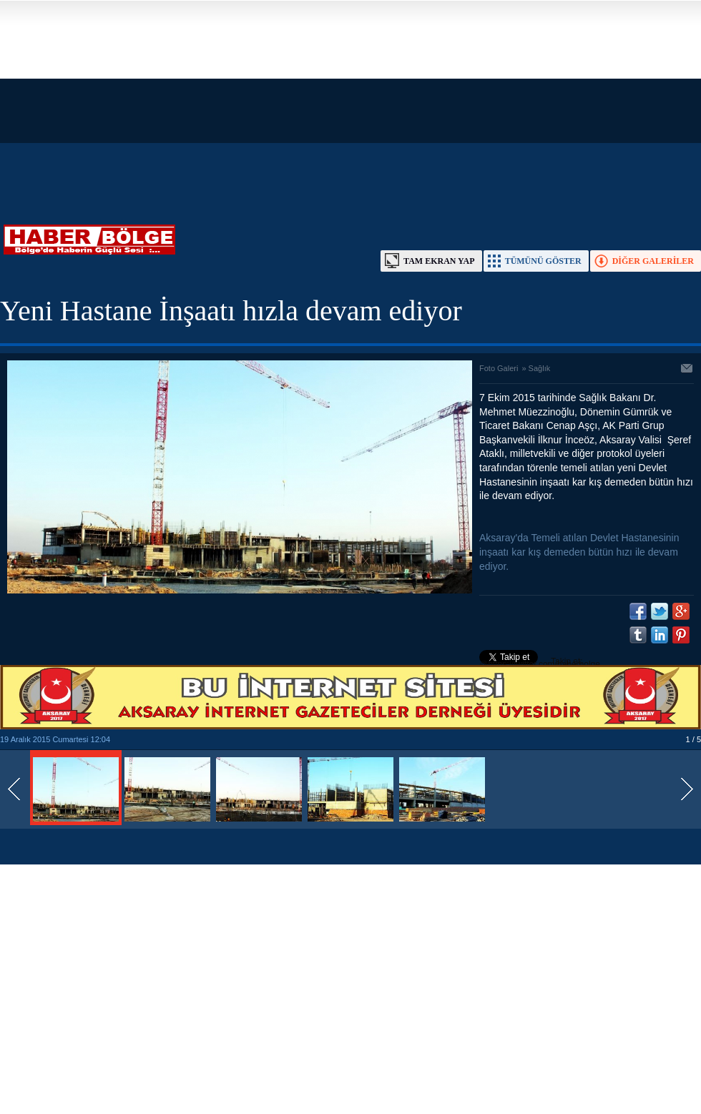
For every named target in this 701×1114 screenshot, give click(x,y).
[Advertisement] (336, 100)
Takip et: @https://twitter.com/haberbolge (539, 662)
